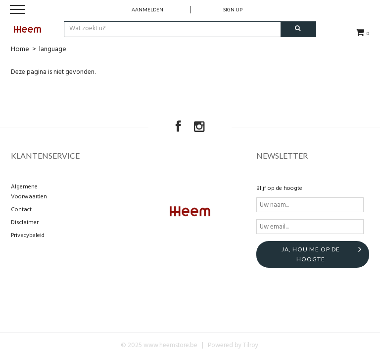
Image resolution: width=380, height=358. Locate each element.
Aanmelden (147, 9)
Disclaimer (25, 223)
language (52, 49)
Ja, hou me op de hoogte (311, 254)
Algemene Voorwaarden (29, 192)
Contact (21, 210)
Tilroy (250, 345)
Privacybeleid (28, 235)
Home (20, 49)
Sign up (232, 9)
